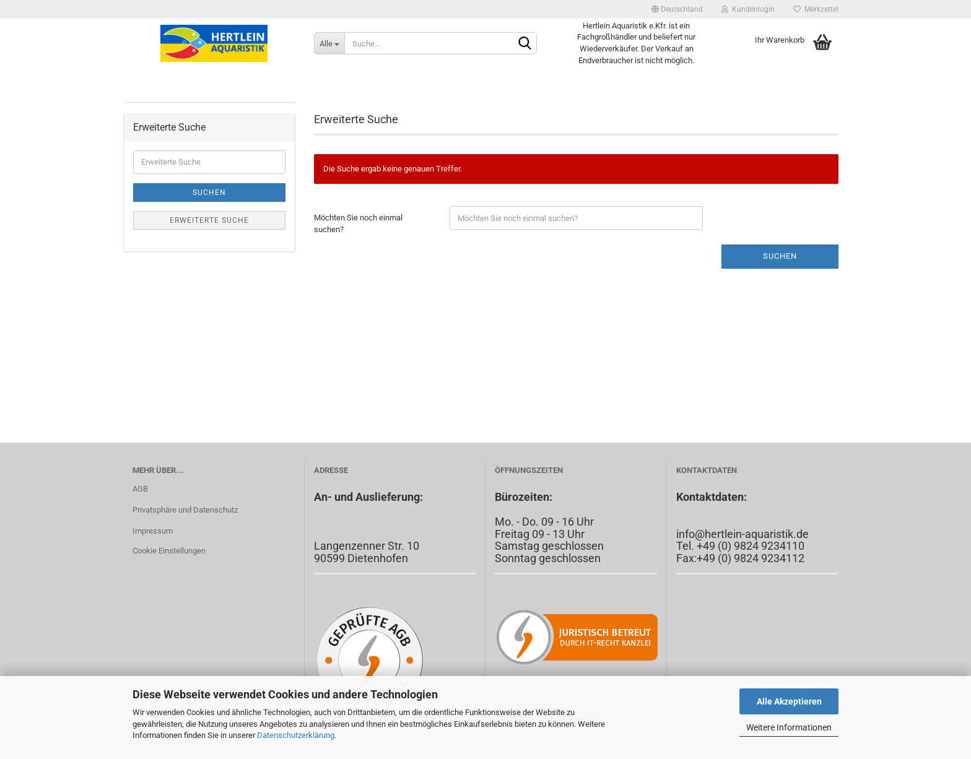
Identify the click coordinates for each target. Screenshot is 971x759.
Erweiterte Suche (209, 220)
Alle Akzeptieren (789, 701)
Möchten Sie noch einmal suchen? (358, 223)
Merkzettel (815, 9)
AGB (140, 488)
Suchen (780, 256)
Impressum (153, 531)
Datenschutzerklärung (295, 735)
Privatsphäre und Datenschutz (185, 509)
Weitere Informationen (789, 727)
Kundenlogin (748, 9)
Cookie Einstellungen (169, 550)
